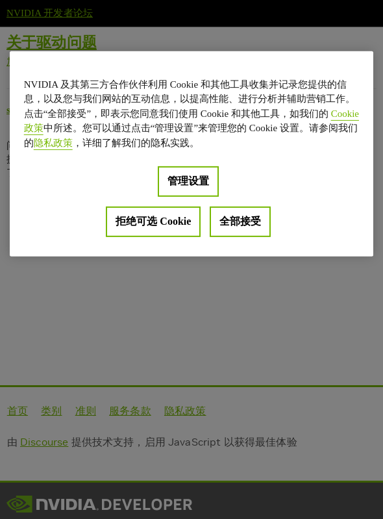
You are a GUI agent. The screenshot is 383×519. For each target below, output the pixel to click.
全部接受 (240, 221)
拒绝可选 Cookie (153, 221)
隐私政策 (53, 143)
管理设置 (188, 180)
